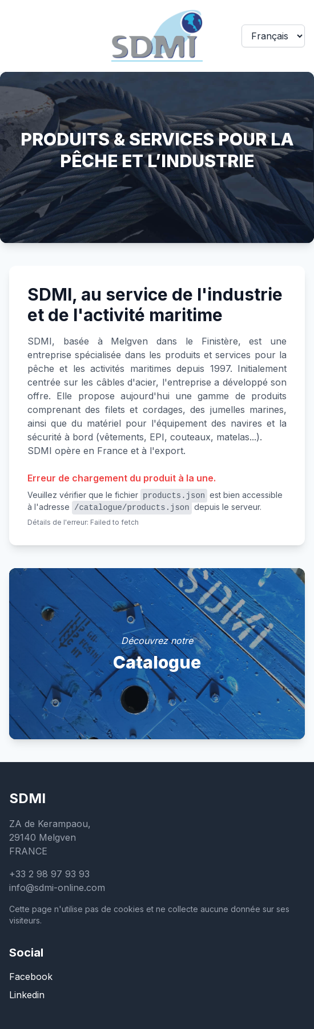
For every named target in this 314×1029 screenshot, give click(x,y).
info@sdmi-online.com (57, 887)
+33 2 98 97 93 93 (49, 874)
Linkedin (27, 994)
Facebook (31, 976)
